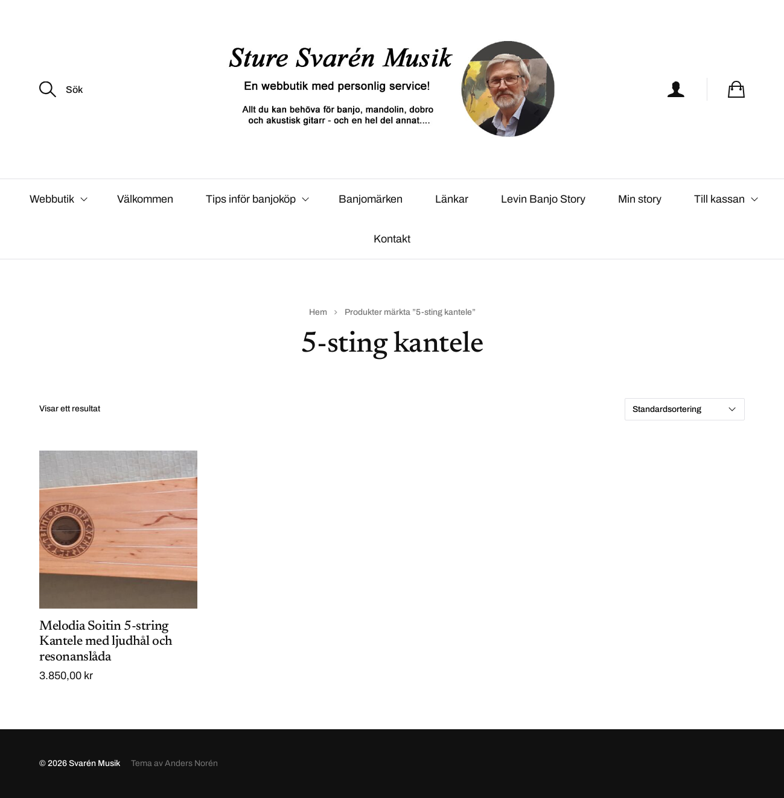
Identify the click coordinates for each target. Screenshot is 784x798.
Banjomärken (371, 199)
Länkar (451, 199)
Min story (639, 199)
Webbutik (52, 199)
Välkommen (145, 199)
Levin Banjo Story (543, 199)
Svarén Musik (94, 763)
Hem (318, 312)
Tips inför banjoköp (251, 199)
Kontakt (392, 239)
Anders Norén (191, 763)
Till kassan (719, 199)
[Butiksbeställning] (685, 409)
